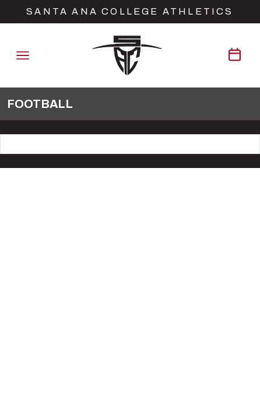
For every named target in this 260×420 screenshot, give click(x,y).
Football (40, 103)
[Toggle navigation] (22, 55)
